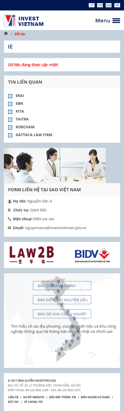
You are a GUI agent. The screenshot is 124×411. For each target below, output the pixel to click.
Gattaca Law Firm (34, 134)
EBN (19, 103)
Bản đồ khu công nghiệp (62, 313)
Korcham (25, 126)
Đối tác (20, 34)
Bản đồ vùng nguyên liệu (63, 299)
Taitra (22, 119)
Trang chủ (6, 34)
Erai (20, 95)
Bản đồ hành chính (57, 285)
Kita (20, 111)
